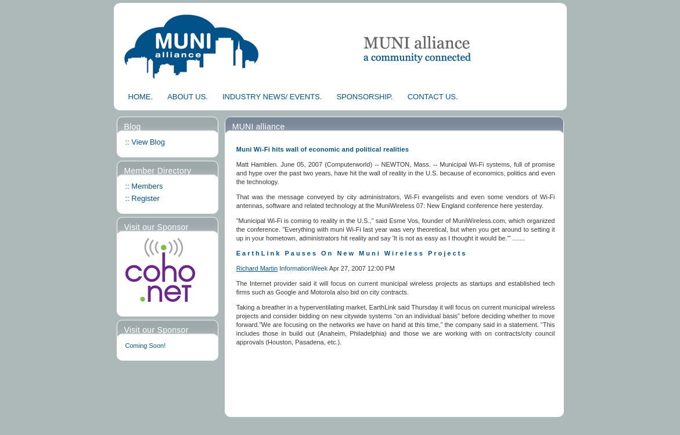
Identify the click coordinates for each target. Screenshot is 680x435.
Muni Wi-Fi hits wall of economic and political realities (322, 149)
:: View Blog (145, 142)
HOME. (140, 96)
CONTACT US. (433, 96)
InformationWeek (304, 268)
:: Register (142, 198)
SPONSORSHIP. (364, 96)
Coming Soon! (145, 345)
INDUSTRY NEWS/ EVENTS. (272, 96)
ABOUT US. (187, 96)
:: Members (144, 186)
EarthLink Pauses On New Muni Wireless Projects (351, 253)
